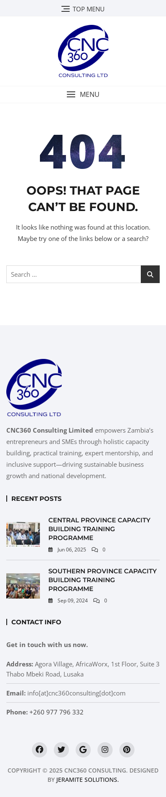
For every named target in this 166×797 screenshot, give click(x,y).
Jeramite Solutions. (87, 780)
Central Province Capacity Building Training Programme (99, 529)
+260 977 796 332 (56, 712)
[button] (83, 95)
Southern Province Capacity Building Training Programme (102, 580)
